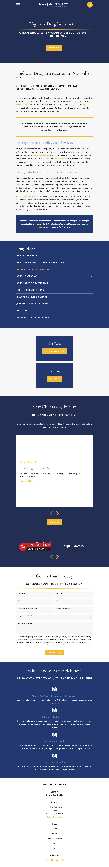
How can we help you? (25, 623)
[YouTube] (52, 860)
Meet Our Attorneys (54, 351)
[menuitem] (54, 255)
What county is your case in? (27, 608)
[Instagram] (62, 860)
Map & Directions (54, 817)
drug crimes (86, 105)
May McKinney (22, 105)
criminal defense (26, 196)
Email (58, 601)
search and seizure (41, 155)
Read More (54, 522)
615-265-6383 (54, 795)
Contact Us (54, 48)
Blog (54, 843)
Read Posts (54, 379)
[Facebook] (47, 860)
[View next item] (57, 513)
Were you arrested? (63, 608)
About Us (54, 834)
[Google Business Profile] (57, 860)
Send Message (54, 652)
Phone (19, 601)
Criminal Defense (54, 839)
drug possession (60, 159)
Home (54, 829)
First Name (21, 593)
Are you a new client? (24, 616)
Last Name (59, 593)
